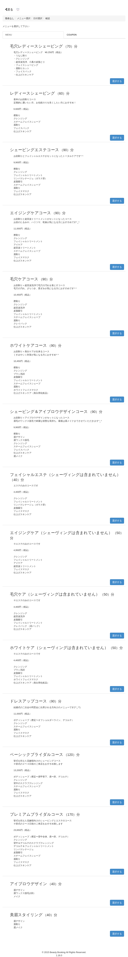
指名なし (9, 18)
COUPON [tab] (72, 34)
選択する (117, 81)
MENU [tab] (8, 34)
